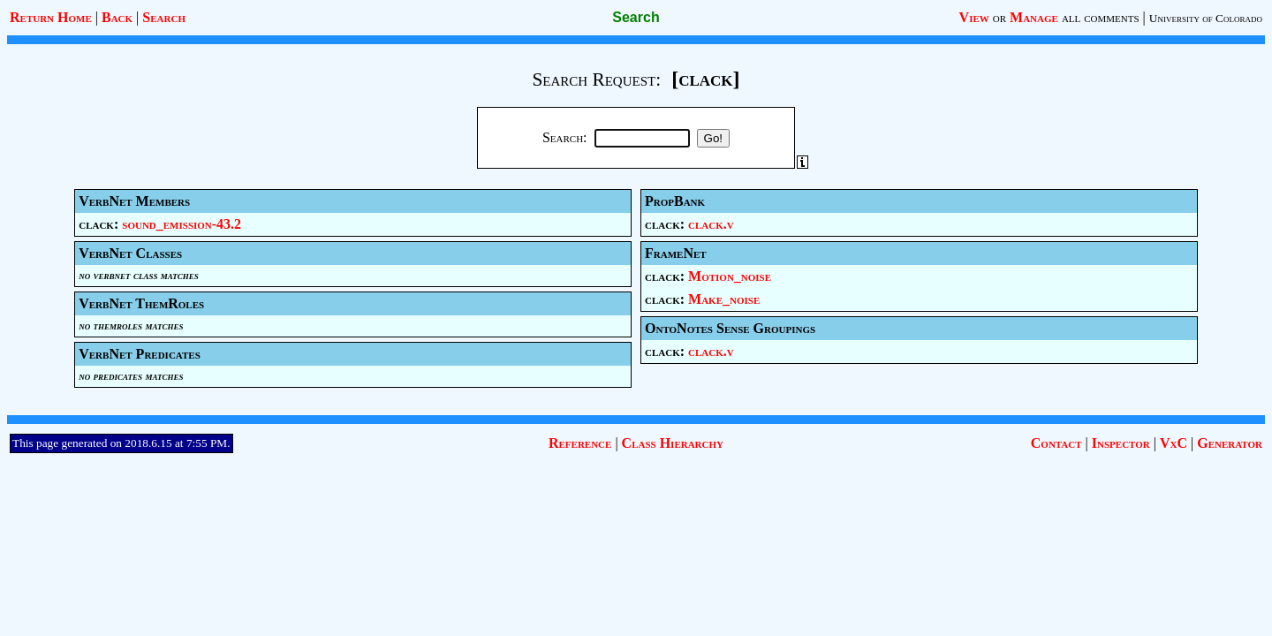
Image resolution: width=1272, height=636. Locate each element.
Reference (580, 442)
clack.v (711, 223)
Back (117, 17)
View (974, 17)
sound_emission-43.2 (181, 223)
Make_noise (724, 299)
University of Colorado (1205, 18)
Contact (1056, 442)
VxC (1173, 442)
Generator (1229, 442)
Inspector (1121, 442)
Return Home (51, 17)
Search (164, 17)
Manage (1034, 17)
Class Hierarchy (672, 442)
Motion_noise (729, 276)
